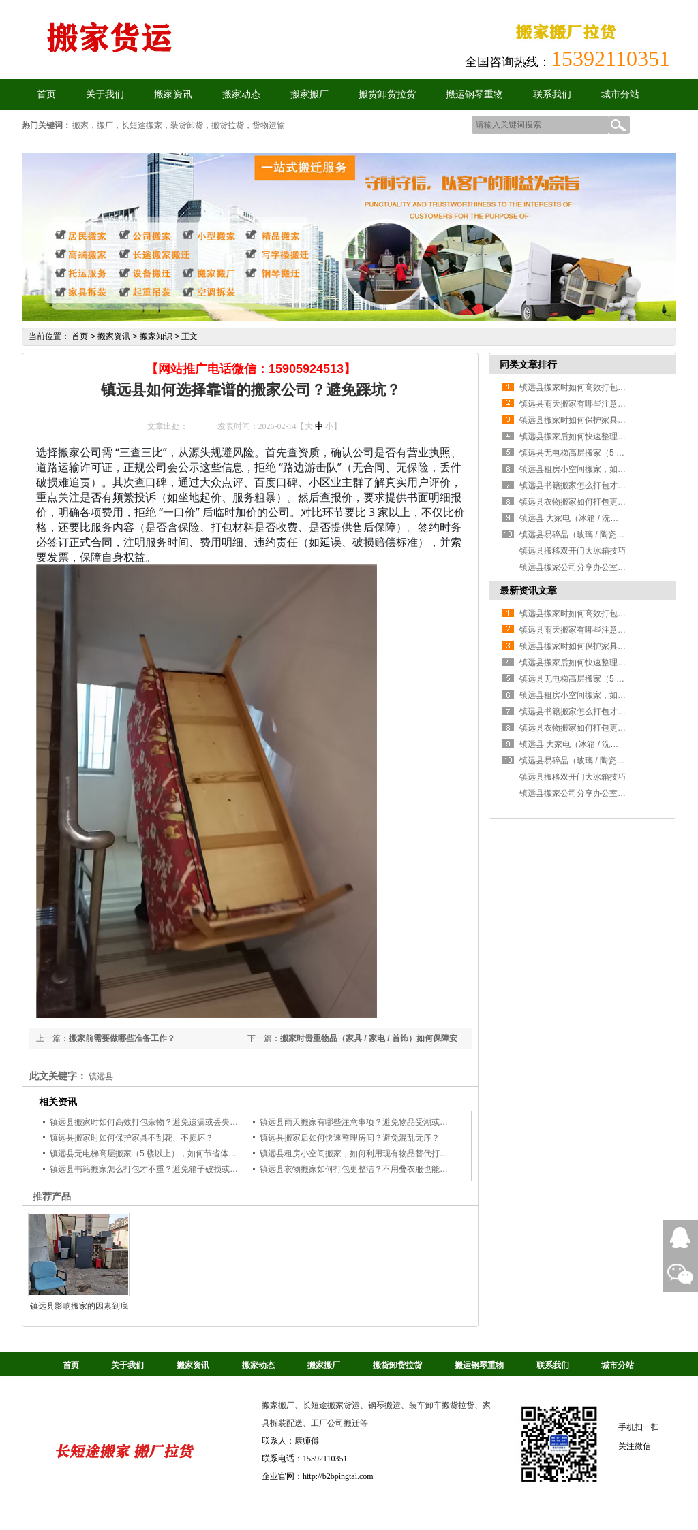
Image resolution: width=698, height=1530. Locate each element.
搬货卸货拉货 (387, 94)
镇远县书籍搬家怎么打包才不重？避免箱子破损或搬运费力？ (160, 1169)
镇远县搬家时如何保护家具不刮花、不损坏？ (131, 1138)
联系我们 (552, 94)
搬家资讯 (173, 94)
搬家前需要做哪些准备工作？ (122, 1038)
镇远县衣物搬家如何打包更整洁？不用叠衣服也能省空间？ (366, 1169)
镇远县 (101, 1076)
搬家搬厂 (309, 94)
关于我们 (105, 94)
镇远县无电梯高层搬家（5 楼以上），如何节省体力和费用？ (159, 1153)
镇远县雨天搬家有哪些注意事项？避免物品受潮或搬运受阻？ (370, 1122)
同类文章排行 (528, 364)
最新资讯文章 (528, 590)
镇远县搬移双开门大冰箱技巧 (572, 551)
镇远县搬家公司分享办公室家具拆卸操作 (593, 567)
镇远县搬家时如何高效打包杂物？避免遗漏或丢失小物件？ (156, 1122)
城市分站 (620, 94)
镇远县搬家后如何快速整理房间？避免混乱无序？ (350, 1138)
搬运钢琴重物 (474, 94)
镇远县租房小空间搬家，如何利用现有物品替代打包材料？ (366, 1153)
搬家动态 (241, 94)
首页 (80, 336)
